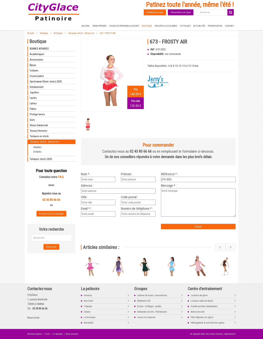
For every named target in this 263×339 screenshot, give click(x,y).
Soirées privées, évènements (204, 306)
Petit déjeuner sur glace (202, 317)
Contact (229, 25)
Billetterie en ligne (155, 12)
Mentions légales (34, 334)
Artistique (58, 33)
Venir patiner (99, 25)
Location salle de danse (202, 300)
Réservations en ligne (180, 12)
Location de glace (199, 295)
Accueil (85, 25)
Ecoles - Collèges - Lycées (149, 306)
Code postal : (129, 197)
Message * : (169, 185)
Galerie (87, 311)
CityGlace (185, 25)
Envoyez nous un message (51, 213)
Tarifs (47, 334)
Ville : (84, 197)
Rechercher (51, 246)
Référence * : (169, 174)
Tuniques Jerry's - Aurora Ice (81, 33)
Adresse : (87, 185)
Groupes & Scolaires (166, 25)
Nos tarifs (88, 300)
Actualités (199, 25)
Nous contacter (72, 334)
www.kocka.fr (230, 334)
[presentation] (111, 225)
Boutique (147, 25)
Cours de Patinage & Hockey (124, 25)
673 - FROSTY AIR (107, 33)
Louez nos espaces (146, 317)
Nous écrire (33, 317)
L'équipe (88, 306)
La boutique (89, 317)
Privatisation (215, 25)
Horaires (88, 295)
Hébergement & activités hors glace (207, 322)
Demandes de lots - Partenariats (152, 311)
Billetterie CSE (143, 300)
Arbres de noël (197, 311)
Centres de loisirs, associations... (153, 295)
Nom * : (86, 174)
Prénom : (127, 174)
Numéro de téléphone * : (137, 208)
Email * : (86, 208)
